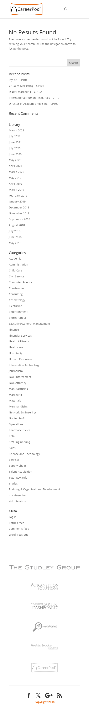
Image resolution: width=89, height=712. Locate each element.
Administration (18, 264)
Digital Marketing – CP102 (25, 92)
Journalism (16, 371)
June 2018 (15, 237)
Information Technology (24, 365)
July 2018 (14, 231)
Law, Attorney (17, 383)
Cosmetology (17, 300)
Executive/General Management (29, 323)
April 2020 (15, 166)
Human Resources (20, 359)
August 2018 (17, 225)
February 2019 (18, 195)
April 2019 (15, 184)
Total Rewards (18, 477)
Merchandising (18, 406)
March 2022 (16, 130)
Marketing (15, 395)
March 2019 (16, 189)
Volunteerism (17, 501)
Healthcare (16, 347)
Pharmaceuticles (19, 430)
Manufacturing (18, 389)
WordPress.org (18, 534)
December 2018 (19, 207)
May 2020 (15, 160)
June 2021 (15, 142)
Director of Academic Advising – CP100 (33, 103)
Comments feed (19, 528)
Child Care (15, 270)
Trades (13, 483)
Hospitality (16, 353)
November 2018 (19, 213)
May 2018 (15, 243)
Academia (15, 258)
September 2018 (19, 219)
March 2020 (16, 172)
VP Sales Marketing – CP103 (26, 86)
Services (14, 459)
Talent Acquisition (20, 471)
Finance (14, 329)
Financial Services (20, 335)
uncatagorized (18, 495)
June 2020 (15, 154)
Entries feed (16, 523)
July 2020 (14, 148)
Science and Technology (24, 454)
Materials (15, 400)
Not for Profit (17, 418)
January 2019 (17, 201)
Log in (13, 517)
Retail (12, 436)
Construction (17, 288)
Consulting (16, 294)
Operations (16, 424)
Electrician (15, 306)
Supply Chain (17, 465)
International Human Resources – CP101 (35, 98)
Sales (12, 448)
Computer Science (20, 282)
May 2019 (15, 178)
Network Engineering (22, 412)
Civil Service (16, 276)
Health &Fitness (19, 341)
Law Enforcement (20, 377)
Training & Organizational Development (34, 489)
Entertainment (18, 312)
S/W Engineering (19, 442)
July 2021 (14, 136)
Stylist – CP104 (18, 80)
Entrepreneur (17, 317)
